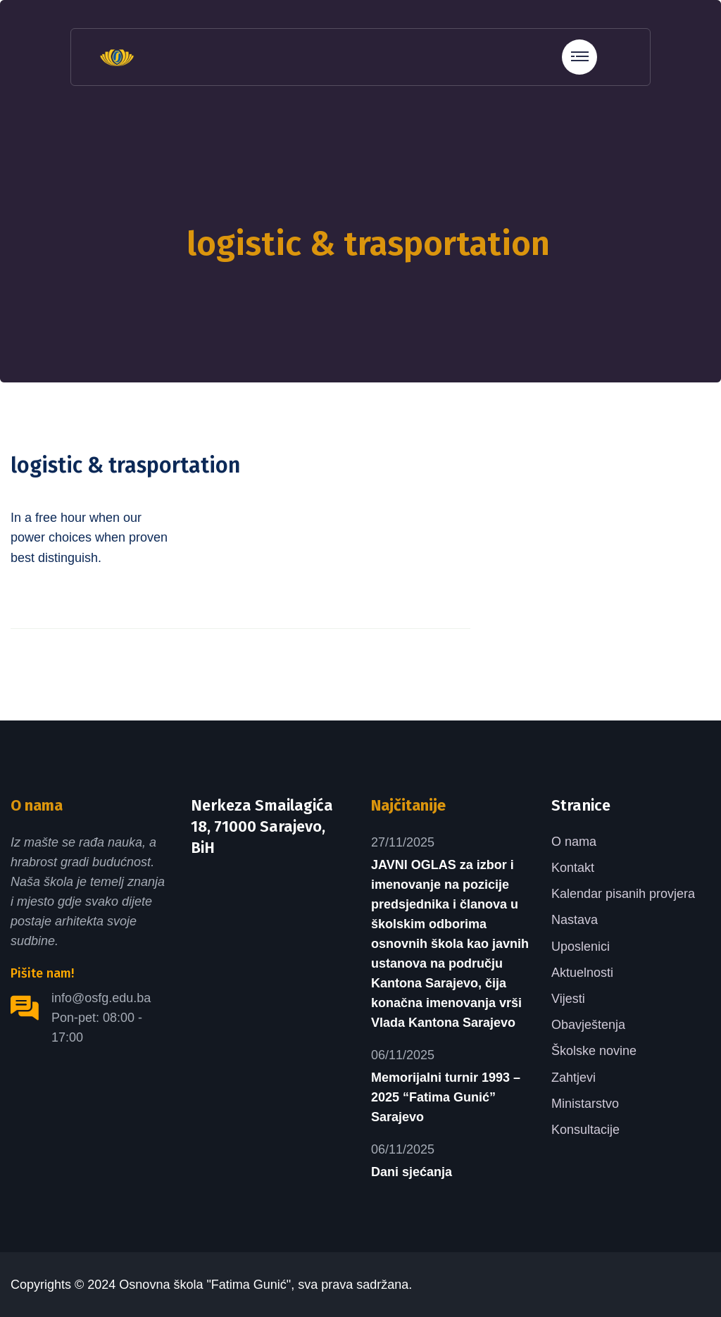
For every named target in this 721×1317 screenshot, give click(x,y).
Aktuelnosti (582, 973)
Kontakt (572, 868)
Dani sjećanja (411, 1172)
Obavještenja (588, 1025)
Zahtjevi (573, 1078)
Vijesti (568, 999)
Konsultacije (585, 1130)
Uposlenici (580, 947)
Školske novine (594, 1051)
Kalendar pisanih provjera (623, 894)
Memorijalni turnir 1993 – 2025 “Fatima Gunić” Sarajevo (445, 1097)
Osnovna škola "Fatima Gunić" (205, 1285)
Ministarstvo (585, 1104)
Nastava (574, 920)
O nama (573, 842)
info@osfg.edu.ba (101, 998)
